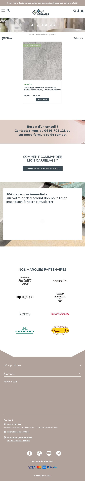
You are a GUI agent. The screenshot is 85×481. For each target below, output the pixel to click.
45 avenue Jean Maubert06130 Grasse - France (19, 439)
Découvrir (42, 100)
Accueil (31, 34)
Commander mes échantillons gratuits (42, 168)
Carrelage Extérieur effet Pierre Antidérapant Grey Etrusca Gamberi (42, 89)
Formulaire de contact (18, 431)
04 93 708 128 (14, 424)
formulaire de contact (50, 134)
